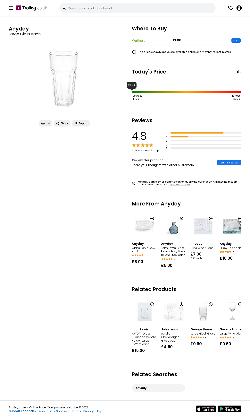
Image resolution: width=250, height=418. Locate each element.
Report (81, 123)
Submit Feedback (23, 411)
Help (99, 411)
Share (62, 123)
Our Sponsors (60, 411)
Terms (76, 411)
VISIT (236, 40)
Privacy (88, 411)
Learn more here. (179, 184)
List (45, 123)
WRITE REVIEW (229, 162)
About (43, 411)
